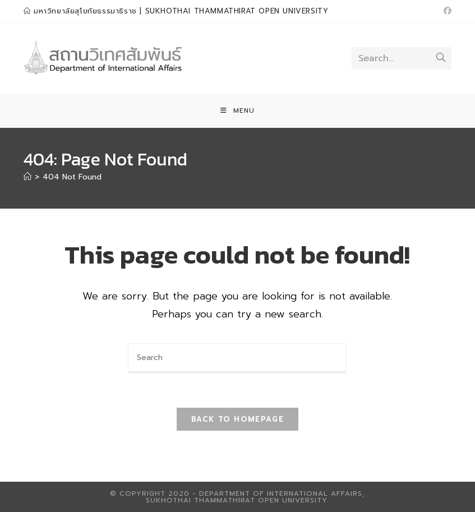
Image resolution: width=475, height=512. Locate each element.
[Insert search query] (237, 358)
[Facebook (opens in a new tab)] (445, 11)
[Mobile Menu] (237, 110)
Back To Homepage (237, 419)
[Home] (27, 177)
